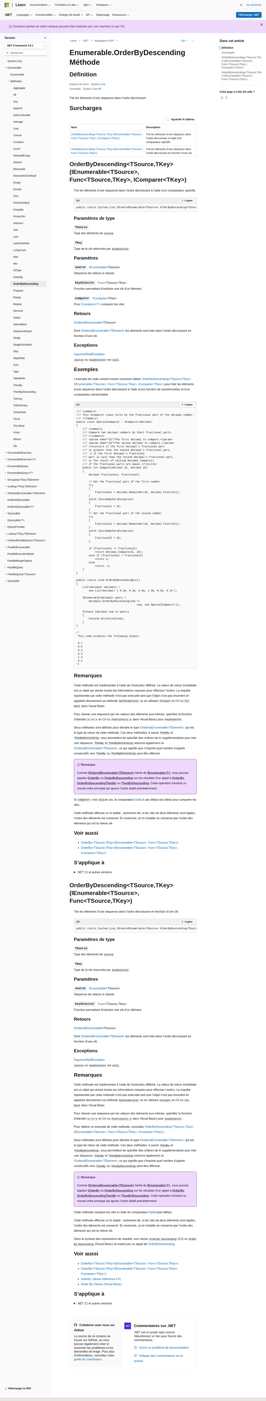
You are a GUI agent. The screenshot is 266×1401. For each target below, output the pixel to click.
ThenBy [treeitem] (17, 385)
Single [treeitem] (17, 337)
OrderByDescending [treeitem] (25, 283)
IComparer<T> (90, 304)
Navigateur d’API (104, 40)
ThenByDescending (135, 783)
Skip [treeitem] (15, 351)
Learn (73, 40)
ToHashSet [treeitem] (19, 412)
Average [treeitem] (18, 121)
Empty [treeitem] (17, 182)
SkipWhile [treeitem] (19, 358)
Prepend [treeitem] (18, 290)
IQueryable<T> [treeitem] (16, 520)
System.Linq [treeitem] (14, 61)
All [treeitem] (14, 94)
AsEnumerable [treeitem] (21, 115)
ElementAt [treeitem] (19, 169)
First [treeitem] (15, 196)
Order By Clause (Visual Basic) (101, 1284)
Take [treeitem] (16, 371)
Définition (227, 47)
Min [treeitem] (15, 263)
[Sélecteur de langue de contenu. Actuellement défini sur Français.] (13, 1395)
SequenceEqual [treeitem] (22, 331)
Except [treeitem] (17, 189)
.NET (86, 40)
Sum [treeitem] (16, 364)
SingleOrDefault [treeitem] (22, 344)
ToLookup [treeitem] (19, 425)
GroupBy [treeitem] (18, 209)
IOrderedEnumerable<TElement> (103, 330)
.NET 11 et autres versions (94, 872)
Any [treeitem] (15, 101)
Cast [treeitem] (16, 128)
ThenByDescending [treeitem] (24, 391)
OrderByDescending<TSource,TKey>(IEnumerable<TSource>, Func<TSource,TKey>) (241, 75)
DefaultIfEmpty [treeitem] (21, 155)
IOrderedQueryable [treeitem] (18, 499)
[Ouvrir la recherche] (241, 5)
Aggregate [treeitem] (19, 88)
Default (139, 799)
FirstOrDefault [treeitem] (21, 202)
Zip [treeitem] (15, 445)
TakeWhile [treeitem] (19, 378)
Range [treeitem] (17, 297)
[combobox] (25, 46)
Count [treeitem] (16, 148)
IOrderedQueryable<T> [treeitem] (20, 506)
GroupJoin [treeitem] (19, 216)
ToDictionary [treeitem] (20, 405)
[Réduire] (45, 38)
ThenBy (111, 783)
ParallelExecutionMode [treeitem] (20, 553)
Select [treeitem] (17, 317)
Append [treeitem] (17, 108)
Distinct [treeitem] (17, 162)
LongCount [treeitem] (19, 250)
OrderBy (94, 778)
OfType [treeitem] (17, 270)
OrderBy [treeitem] (18, 277)
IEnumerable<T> (158, 772)
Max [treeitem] (15, 256)
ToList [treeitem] (16, 418)
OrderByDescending (119, 778)
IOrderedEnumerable (87, 322)
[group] (135, 207)
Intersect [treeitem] (18, 223)
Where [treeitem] (17, 439)
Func (101, 282)
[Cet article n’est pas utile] (226, 97)
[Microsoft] (6, 5)
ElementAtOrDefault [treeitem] (24, 175)
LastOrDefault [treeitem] (21, 243)
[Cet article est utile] (222, 97)
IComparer (100, 298)
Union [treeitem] (16, 432)
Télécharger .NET (248, 14)
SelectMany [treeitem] (20, 324)
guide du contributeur (88, 1359)
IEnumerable (97, 267)
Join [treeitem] (15, 229)
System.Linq (98, 84)
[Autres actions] (193, 41)
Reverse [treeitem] (18, 310)
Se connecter (254, 4)
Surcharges (228, 52)
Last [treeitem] (15, 236)
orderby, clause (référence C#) (101, 1279)
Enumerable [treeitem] (17, 74)
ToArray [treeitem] (17, 398)
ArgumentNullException (89, 354)
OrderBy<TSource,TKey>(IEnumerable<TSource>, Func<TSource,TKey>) (129, 842)
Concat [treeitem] (17, 135)
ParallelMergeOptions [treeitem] (19, 560)
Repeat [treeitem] (17, 304)
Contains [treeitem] (18, 142)
